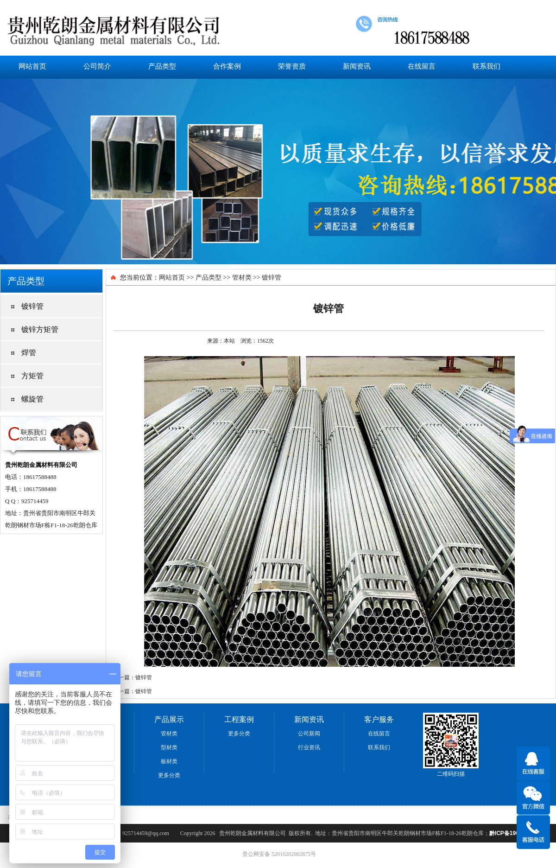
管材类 (242, 277)
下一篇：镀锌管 (132, 691)
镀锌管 (271, 277)
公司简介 (97, 66)
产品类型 (162, 66)
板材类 (169, 761)
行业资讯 (309, 747)
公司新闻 (309, 733)
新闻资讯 (357, 66)
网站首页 (32, 66)
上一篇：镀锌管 (132, 677)
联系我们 (486, 66)
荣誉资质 (292, 66)
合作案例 (227, 66)
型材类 (169, 747)
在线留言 (422, 66)
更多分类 (169, 775)
